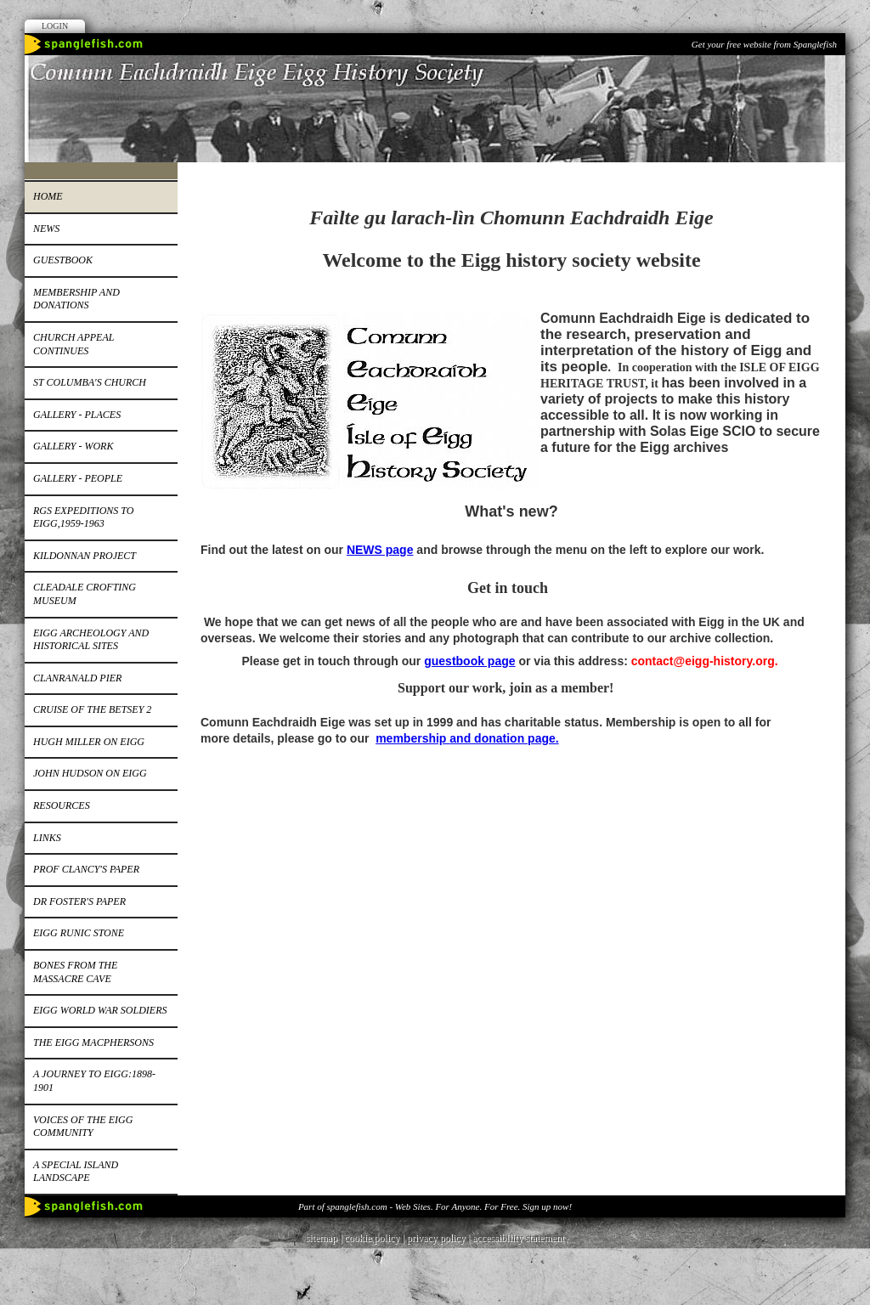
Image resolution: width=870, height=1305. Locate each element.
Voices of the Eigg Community (83, 1126)
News (46, 228)
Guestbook (63, 260)
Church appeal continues (73, 344)
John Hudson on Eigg (90, 773)
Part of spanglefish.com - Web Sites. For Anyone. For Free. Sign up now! (435, 1206)
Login (55, 26)
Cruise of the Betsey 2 (92, 709)
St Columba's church (89, 382)
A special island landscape (75, 1171)
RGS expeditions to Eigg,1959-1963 (83, 517)
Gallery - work (73, 446)
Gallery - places (77, 415)
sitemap (321, 1238)
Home (48, 196)
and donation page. (503, 738)
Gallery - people (77, 478)
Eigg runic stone (78, 933)
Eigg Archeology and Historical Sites (91, 639)
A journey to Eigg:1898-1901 (94, 1080)
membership (412, 738)
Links (47, 838)
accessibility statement (518, 1238)
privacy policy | (439, 1238)
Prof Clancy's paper (86, 869)
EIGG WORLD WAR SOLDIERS (100, 1010)
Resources (61, 805)
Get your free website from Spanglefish (764, 44)
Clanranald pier (77, 678)
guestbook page (469, 661)
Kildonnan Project (84, 556)
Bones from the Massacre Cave (75, 972)
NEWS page (380, 549)
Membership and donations (76, 299)
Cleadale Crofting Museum (84, 594)
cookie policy (371, 1238)
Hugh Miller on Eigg (88, 742)
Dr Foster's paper (79, 901)
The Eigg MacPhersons (93, 1042)
